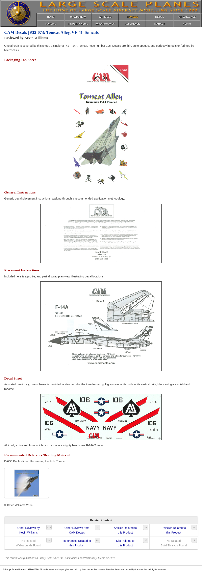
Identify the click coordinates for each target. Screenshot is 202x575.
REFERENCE (132, 23)
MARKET (159, 23)
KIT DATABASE (187, 17)
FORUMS (51, 23)
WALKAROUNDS (105, 23)
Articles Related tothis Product (125, 530)
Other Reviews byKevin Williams (28, 530)
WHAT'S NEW (78, 17)
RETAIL (159, 17)
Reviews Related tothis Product (173, 530)
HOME (50, 17)
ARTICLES (105, 17)
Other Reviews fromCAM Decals (77, 530)
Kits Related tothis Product (125, 543)
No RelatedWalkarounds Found (28, 543)
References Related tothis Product (77, 543)
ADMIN (187, 23)
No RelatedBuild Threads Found (174, 543)
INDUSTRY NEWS (78, 23)
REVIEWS (132, 17)
